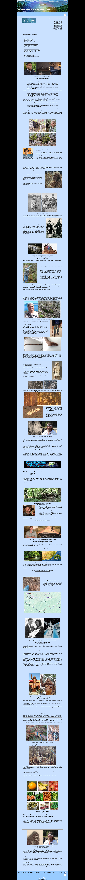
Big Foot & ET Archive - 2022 (58, 23)
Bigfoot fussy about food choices (29, 55)
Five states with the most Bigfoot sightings (30, 46)
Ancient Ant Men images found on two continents (31, 44)
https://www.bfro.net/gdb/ (26, 482)
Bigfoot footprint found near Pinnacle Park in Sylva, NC (32, 50)
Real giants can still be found (28, 40)
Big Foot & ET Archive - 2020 (58, 24)
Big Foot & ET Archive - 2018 (58, 26)
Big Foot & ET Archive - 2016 (58, 27)
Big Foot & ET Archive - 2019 (58, 25)
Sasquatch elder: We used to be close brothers (31, 45)
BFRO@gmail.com (29, 480)
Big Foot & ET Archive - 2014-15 (57, 28)
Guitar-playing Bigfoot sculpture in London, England (31, 52)
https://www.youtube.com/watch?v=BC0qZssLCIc (42, 520)
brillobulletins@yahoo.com (42, 879)
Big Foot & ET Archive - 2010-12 (57, 29)
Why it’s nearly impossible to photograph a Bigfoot (31, 56)
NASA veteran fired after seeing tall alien (30, 51)
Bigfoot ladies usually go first (28, 39)
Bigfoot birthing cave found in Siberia (29, 41)
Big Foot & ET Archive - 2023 (58, 22)
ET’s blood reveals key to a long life (29, 36)
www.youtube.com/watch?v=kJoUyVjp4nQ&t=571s (42, 571)
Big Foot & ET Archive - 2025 (58, 21)
